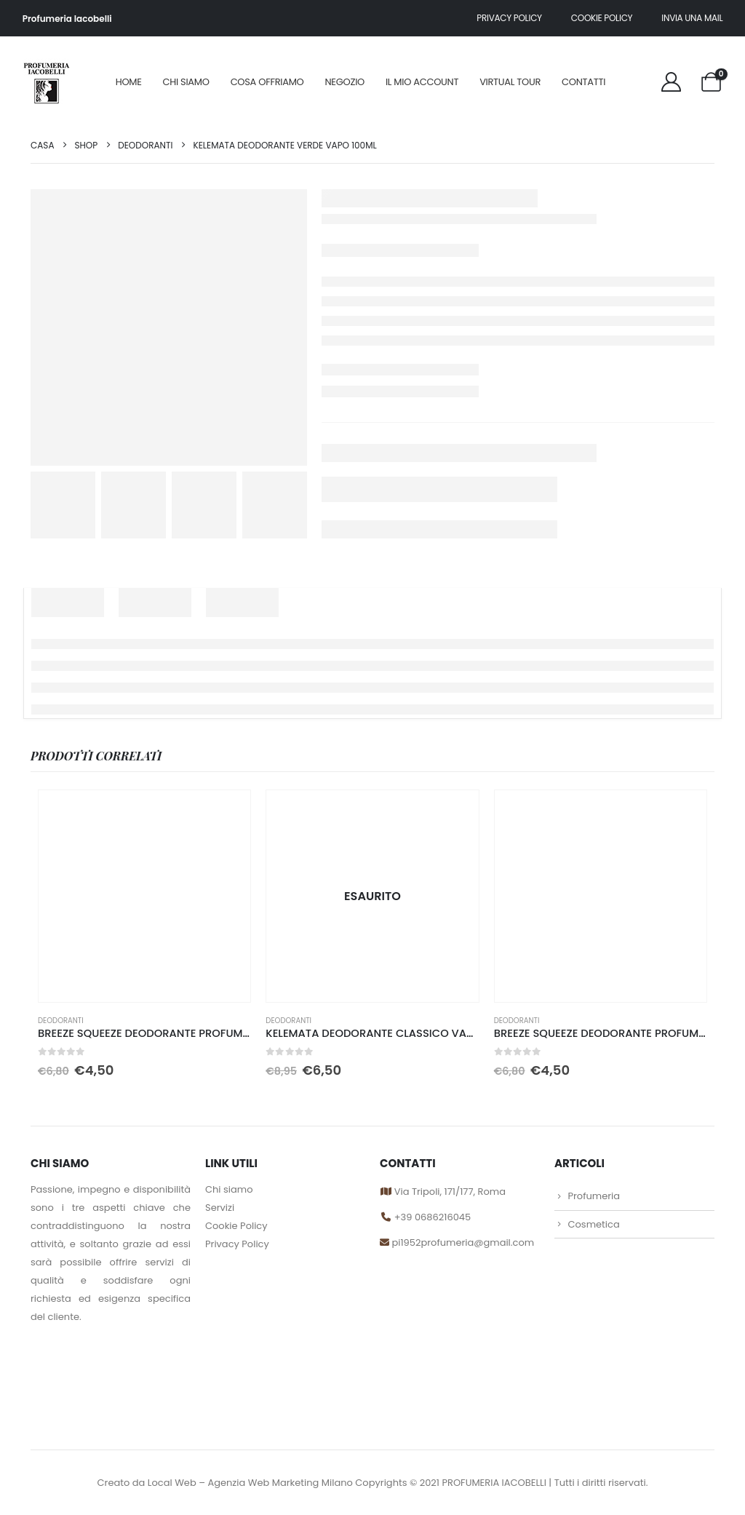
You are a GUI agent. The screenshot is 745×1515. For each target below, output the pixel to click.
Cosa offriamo (267, 82)
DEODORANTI (61, 1020)
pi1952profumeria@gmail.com (461, 1242)
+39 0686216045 (432, 1217)
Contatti (583, 82)
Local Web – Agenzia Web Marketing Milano (251, 1483)
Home (129, 82)
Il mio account (422, 82)
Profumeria (593, 1196)
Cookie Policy (602, 18)
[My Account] (671, 82)
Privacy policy (509, 18)
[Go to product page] (144, 896)
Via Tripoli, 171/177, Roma (448, 1191)
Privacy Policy (237, 1244)
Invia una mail (691, 18)
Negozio (344, 82)
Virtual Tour (510, 82)
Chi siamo (186, 82)
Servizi (219, 1207)
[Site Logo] (46, 82)
